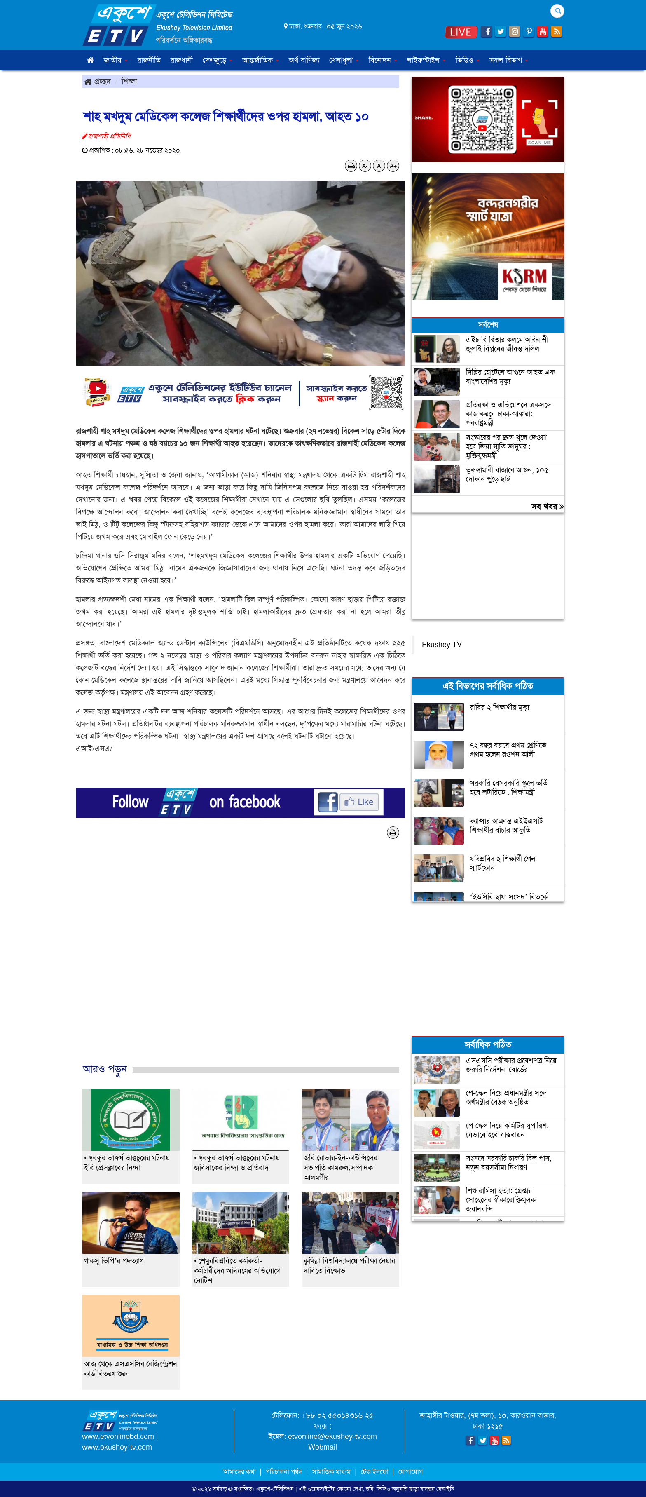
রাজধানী (182, 60)
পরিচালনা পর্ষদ (284, 1471)
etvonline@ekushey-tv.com (332, 1436)
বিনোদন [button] (383, 60)
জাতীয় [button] (116, 60)
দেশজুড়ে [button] (217, 60)
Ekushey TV (442, 645)
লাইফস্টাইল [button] (426, 60)
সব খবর (547, 506)
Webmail (322, 1447)
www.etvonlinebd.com (118, 1436)
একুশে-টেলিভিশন (275, 1488)
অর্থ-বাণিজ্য (304, 60)
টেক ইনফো (375, 1471)
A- (365, 165)
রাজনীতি (149, 60)
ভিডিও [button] (468, 60)
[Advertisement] (240, 959)
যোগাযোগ (410, 1471)
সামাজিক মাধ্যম (331, 1471)
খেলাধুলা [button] (344, 60)
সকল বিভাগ (508, 60)
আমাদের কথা (240, 1471)
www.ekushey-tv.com (117, 1447)
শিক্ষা (129, 81)
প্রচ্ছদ (97, 81)
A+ (393, 165)
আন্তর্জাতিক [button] (260, 60)
